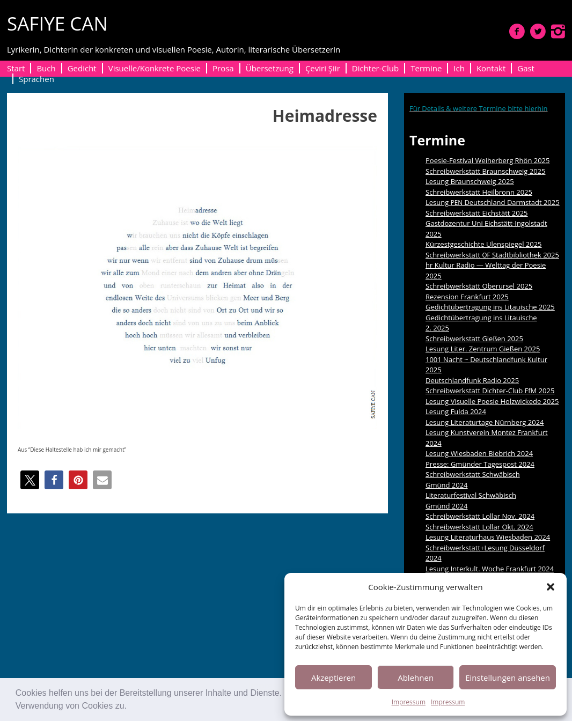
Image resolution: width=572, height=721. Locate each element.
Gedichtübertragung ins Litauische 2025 (490, 307)
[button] (130, 707)
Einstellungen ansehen (507, 677)
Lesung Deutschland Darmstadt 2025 (493, 202)
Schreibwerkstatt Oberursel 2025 (479, 286)
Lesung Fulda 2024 (456, 411)
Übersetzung (270, 68)
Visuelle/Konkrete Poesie (154, 68)
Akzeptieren (333, 677)
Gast (525, 68)
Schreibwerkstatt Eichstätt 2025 (477, 213)
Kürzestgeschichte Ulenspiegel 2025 (484, 244)
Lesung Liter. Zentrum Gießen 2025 (483, 349)
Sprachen (36, 78)
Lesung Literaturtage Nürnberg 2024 (485, 422)
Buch (45, 68)
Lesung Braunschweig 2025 (470, 181)
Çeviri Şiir (322, 68)
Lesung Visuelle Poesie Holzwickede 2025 (492, 401)
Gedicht (82, 68)
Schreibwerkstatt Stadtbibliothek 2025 (492, 255)
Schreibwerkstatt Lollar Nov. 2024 (480, 516)
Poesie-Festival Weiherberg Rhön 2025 (487, 160)
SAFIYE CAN (57, 23)
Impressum (409, 702)
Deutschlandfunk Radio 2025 (472, 380)
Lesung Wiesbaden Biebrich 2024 (479, 453)
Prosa (223, 68)
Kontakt (490, 68)
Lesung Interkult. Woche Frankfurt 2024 (490, 568)
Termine (426, 68)
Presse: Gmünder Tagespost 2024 (480, 464)
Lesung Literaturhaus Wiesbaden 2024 (488, 537)
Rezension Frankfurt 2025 (467, 296)
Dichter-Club (375, 68)
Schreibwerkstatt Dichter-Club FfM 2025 (490, 390)
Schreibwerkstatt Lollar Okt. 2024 (479, 527)
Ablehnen (416, 677)
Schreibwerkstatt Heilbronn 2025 (479, 192)
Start (16, 68)
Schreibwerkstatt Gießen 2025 (474, 338)
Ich (459, 68)
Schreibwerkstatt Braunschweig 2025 (486, 171)
